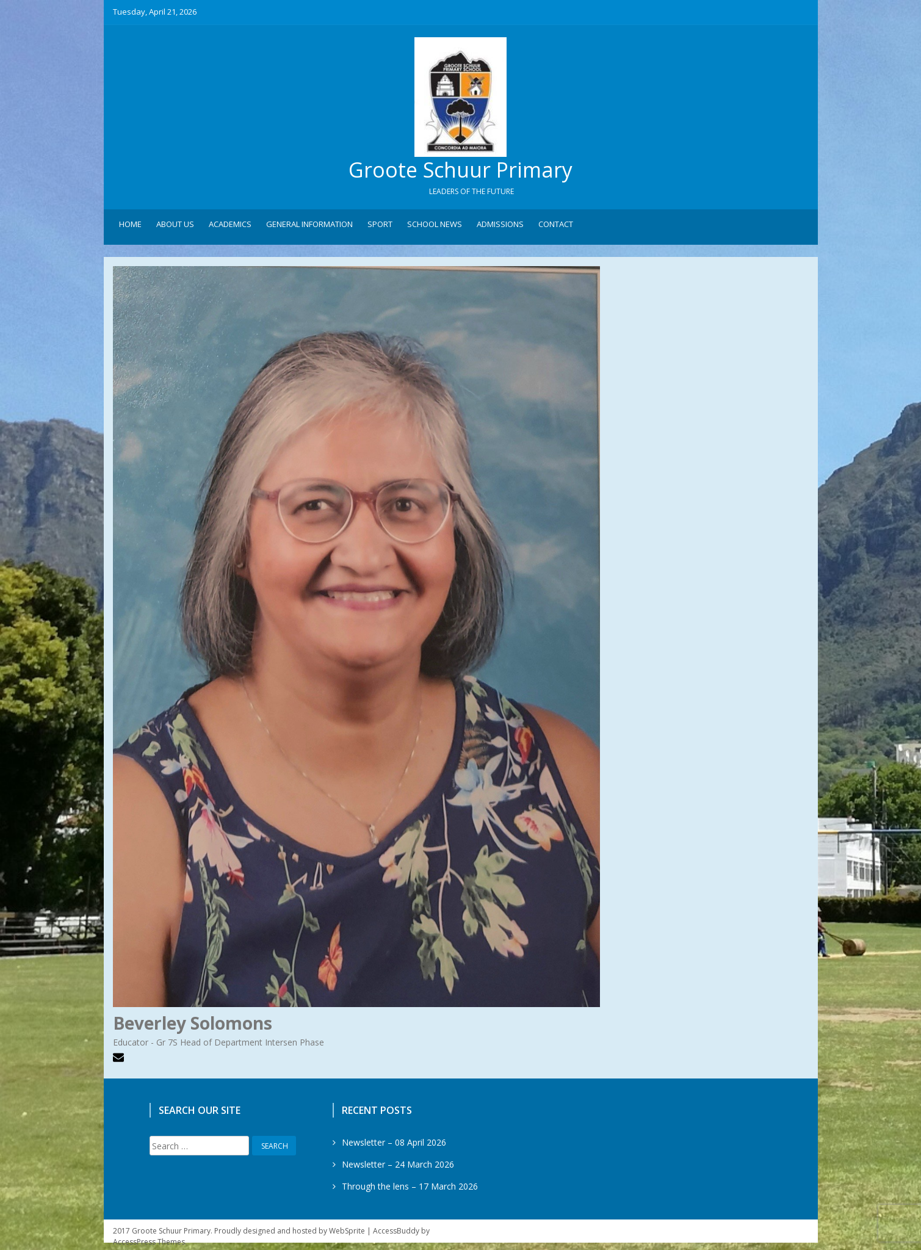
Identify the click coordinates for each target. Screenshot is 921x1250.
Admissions (500, 226)
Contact (555, 226)
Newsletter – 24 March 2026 (398, 1166)
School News (434, 226)
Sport (379, 226)
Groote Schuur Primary (461, 171)
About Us (175, 226)
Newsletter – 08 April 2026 (394, 1145)
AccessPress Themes (149, 1244)
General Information (309, 226)
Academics (230, 226)
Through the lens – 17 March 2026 (410, 1188)
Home (130, 226)
